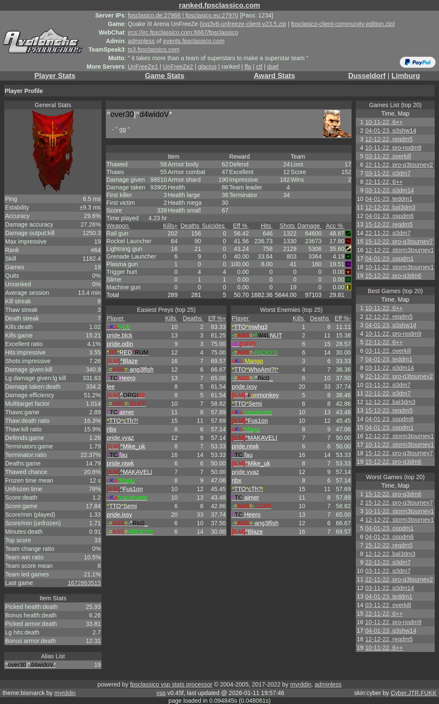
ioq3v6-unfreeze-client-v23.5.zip (243, 23)
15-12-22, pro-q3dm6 (393, 275)
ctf (259, 66)
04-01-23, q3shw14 (390, 130)
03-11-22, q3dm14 (389, 190)
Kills (170, 225)
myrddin (300, 684)
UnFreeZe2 (178, 66)
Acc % (335, 225)
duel (272, 66)
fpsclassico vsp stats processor (171, 684)
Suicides (214, 225)
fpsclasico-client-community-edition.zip (342, 23)
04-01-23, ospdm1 (389, 258)
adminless (141, 41)
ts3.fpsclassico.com (154, 49)
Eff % (241, 225)
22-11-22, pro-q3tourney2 (399, 164)
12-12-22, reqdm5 (389, 139)
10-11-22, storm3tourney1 (399, 267)
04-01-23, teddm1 (389, 198)
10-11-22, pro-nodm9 (393, 147)
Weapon (118, 225)
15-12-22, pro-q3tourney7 (399, 241)
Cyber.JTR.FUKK (413, 692)
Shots (288, 225)
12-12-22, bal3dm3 (390, 207)
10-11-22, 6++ (384, 122)
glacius (207, 66)
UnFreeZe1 (143, 66)
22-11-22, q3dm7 (388, 233)
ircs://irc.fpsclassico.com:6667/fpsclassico (183, 32)
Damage (309, 225)
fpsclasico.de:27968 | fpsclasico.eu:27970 (183, 15)
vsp (161, 692)
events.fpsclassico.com (193, 41)
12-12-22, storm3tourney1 (399, 250)
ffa (247, 66)
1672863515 (84, 582)
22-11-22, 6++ (384, 181)
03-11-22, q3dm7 (388, 173)
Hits (267, 225)
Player (116, 318)
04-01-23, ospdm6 (389, 215)
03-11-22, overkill (388, 156)
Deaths (190, 225)
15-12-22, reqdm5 (389, 224)
